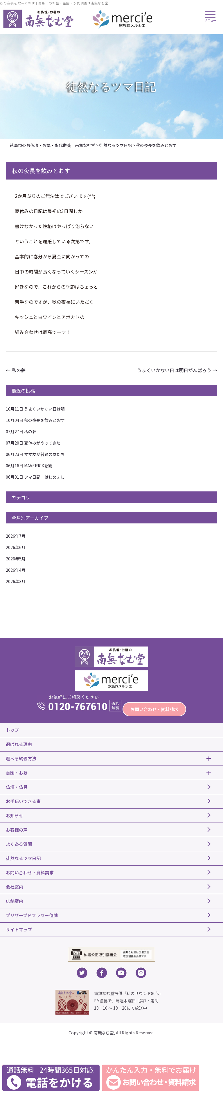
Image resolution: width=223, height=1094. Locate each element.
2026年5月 (16, 559)
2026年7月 (16, 536)
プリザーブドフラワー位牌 (32, 915)
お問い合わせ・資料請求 (154, 709)
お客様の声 (17, 830)
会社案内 (14, 887)
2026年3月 (16, 581)
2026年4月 (16, 570)
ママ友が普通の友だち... (36, 454)
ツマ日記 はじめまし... (36, 477)
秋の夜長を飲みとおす (35, 420)
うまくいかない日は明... (36, 409)
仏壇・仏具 (17, 787)
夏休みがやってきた (33, 443)
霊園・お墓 (17, 773)
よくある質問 (19, 844)
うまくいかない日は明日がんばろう (177, 370)
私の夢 (16, 370)
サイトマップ (19, 929)
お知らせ (14, 815)
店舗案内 (14, 901)
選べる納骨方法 (21, 758)
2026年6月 (16, 547)
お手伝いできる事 (23, 801)
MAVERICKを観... (30, 465)
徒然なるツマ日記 (23, 858)
